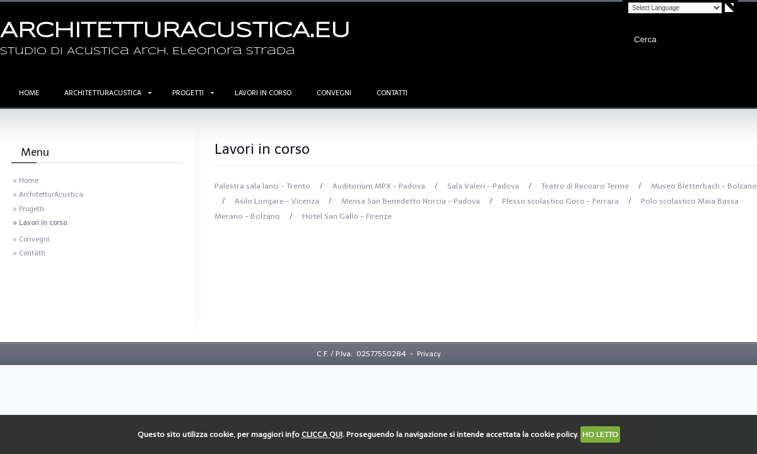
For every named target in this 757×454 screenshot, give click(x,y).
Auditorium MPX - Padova (379, 186)
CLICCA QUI (322, 434)
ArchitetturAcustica (102, 93)
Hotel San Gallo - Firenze (347, 216)
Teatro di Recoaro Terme (586, 186)
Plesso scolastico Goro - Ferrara (561, 201)
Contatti (392, 93)
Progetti (188, 93)
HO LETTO (600, 434)
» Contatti (29, 253)
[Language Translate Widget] (675, 8)
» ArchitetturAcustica (48, 194)
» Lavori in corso (40, 223)
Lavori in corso (263, 93)
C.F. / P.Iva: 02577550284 (361, 353)
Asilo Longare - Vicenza (278, 201)
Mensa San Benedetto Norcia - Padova (411, 201)
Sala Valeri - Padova (484, 186)
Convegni (334, 93)
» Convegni (31, 239)
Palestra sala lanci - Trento (263, 186)
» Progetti (28, 209)
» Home (25, 181)
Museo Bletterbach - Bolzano (704, 186)
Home (29, 93)
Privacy (429, 354)
